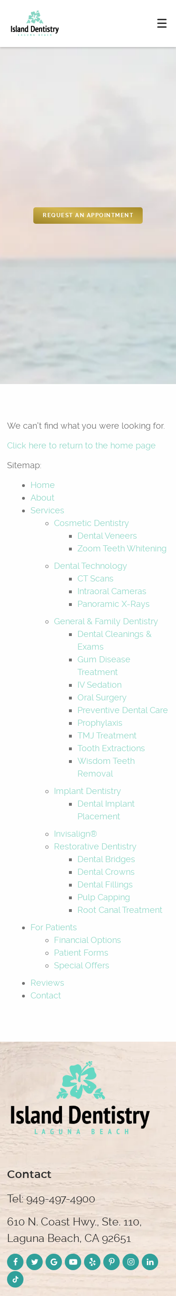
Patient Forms (81, 953)
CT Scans (95, 578)
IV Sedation (99, 685)
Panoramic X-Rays (113, 604)
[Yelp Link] (92, 1262)
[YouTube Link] (73, 1262)
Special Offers (81, 965)
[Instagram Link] (130, 1262)
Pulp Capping (103, 897)
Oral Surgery (102, 697)
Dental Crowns (106, 872)
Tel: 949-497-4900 (51, 1199)
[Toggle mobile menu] (162, 23)
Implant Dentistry (87, 791)
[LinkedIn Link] (150, 1262)
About (42, 498)
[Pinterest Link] (111, 1262)
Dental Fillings (105, 884)
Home (43, 485)
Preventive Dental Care (122, 710)
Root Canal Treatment (119, 910)
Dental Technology (90, 566)
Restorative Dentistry (95, 846)
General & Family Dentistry (106, 621)
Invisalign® (75, 834)
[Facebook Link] (15, 1262)
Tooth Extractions (111, 748)
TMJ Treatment (107, 735)
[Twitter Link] (34, 1262)
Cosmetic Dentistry (91, 523)
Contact (46, 995)
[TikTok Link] (15, 1279)
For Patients (54, 927)
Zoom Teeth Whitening (122, 548)
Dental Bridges (106, 859)
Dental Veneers (107, 536)
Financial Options (87, 940)
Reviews (47, 983)
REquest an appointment (88, 215)
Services (47, 510)
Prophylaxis (99, 723)
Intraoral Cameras (111, 591)
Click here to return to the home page (81, 445)
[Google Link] (54, 1262)
